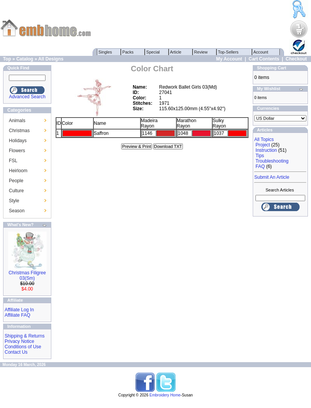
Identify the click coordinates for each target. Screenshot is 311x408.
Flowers (17, 150)
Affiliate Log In (19, 309)
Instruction (266, 150)
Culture (16, 190)
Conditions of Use (23, 346)
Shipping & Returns (24, 336)
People (16, 180)
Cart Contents (263, 59)
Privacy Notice (19, 341)
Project (262, 145)
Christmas (19, 130)
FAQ (260, 166)
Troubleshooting (272, 161)
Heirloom (18, 170)
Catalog (24, 59)
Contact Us (16, 352)
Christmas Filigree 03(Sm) (27, 275)
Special (153, 52)
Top (7, 59)
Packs (128, 52)
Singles (105, 52)
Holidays (18, 140)
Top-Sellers (228, 52)
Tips (259, 155)
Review (201, 52)
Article (176, 52)
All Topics (264, 139)
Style (14, 200)
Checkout (296, 59)
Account (260, 52)
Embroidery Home (165, 395)
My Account (229, 59)
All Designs (50, 59)
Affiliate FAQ (17, 315)
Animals (17, 120)
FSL (13, 160)
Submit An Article (271, 177)
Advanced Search (27, 96)
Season (17, 210)
